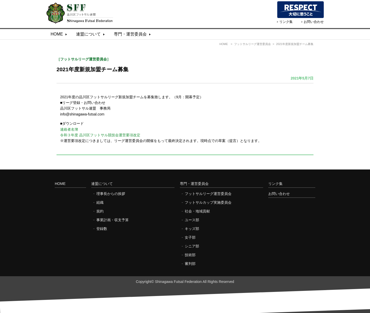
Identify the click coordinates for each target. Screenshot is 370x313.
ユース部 (192, 220)
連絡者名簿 (69, 129)
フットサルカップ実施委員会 (208, 202)
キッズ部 (192, 229)
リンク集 (286, 22)
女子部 (190, 237)
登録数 (101, 229)
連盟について (88, 34)
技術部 (190, 255)
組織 (100, 202)
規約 (100, 211)
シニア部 (192, 246)
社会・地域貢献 (197, 211)
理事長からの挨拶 (110, 194)
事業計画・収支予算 (112, 220)
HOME (57, 34)
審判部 (190, 264)
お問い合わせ (314, 22)
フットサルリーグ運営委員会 (252, 44)
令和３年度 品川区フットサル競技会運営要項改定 (100, 135)
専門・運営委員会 (130, 34)
